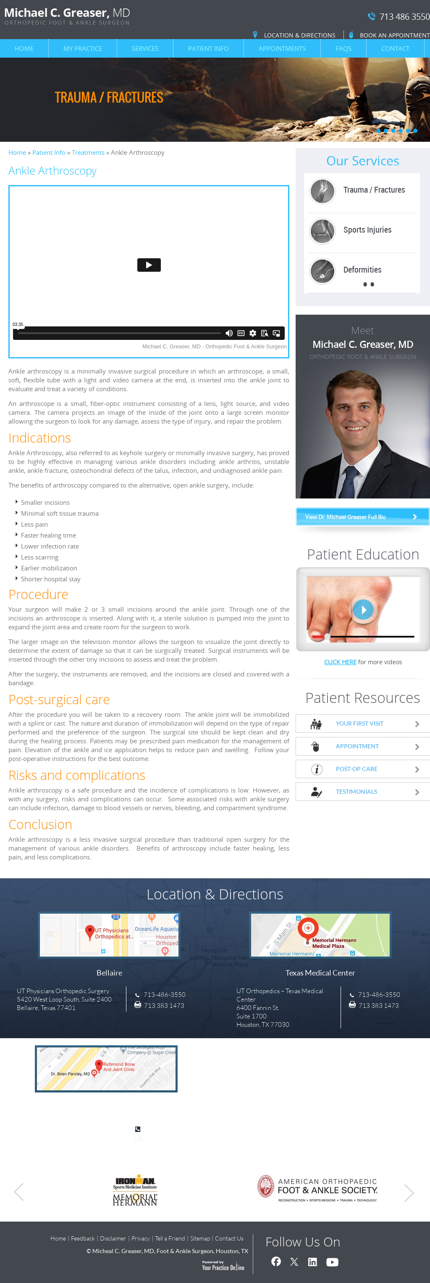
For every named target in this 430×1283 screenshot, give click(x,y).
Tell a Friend (170, 1238)
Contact (395, 48)
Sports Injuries (367, 229)
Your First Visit (378, 723)
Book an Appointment (395, 35)
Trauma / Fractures (109, 96)
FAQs (343, 48)
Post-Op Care (378, 769)
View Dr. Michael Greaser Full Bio (345, 517)
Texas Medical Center (320, 972)
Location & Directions (300, 35)
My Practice (82, 48)
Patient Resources (362, 697)
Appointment (378, 746)
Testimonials (378, 791)
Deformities (362, 269)
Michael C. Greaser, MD (363, 350)
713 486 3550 (405, 17)
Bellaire (109, 972)
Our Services (362, 160)
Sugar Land (106, 1106)
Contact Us (229, 1238)
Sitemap (200, 1238)
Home (24, 48)
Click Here (340, 662)
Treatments (88, 152)
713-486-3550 (165, 994)
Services (145, 48)
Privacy (140, 1238)
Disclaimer (113, 1238)
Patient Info (208, 48)
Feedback (83, 1238)
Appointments (282, 48)
